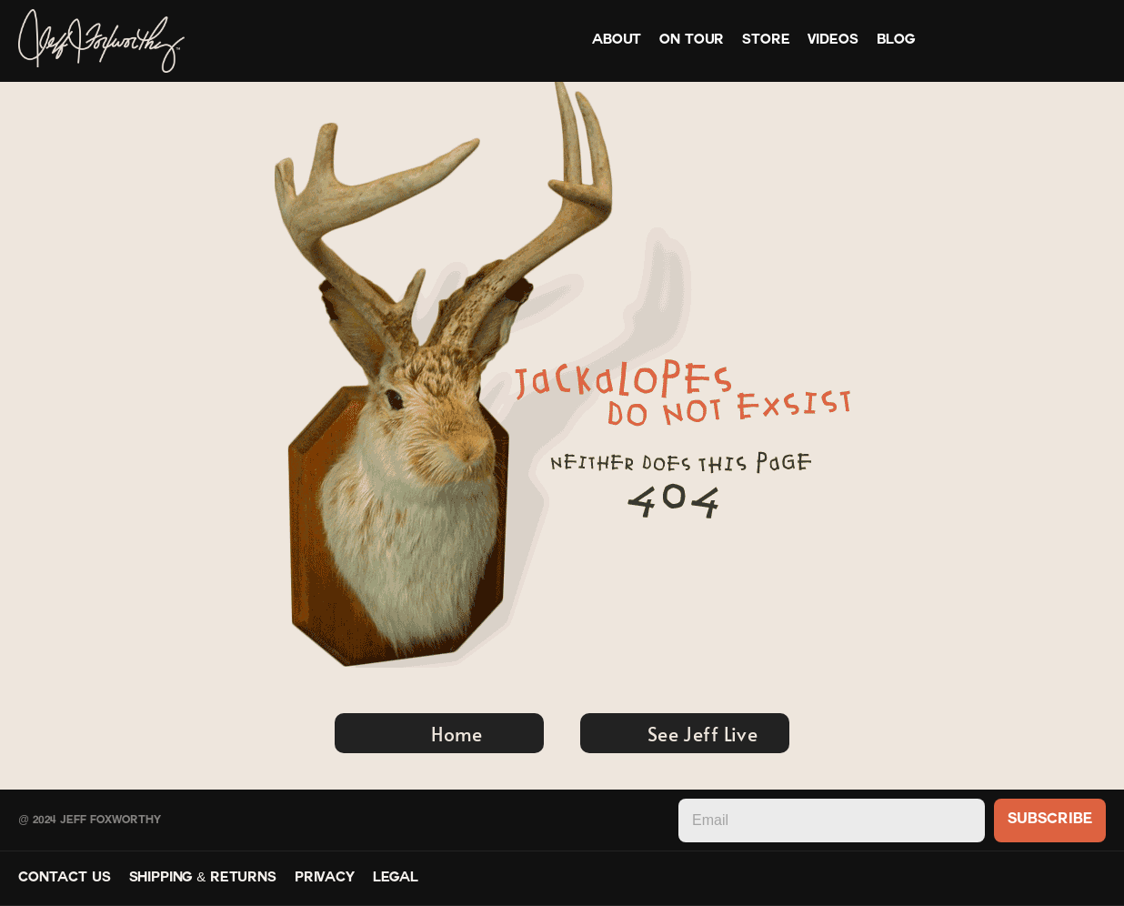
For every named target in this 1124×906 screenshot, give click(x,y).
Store (765, 40)
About (616, 40)
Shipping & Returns (202, 878)
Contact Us (64, 878)
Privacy (325, 878)
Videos (833, 40)
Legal (395, 878)
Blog (896, 40)
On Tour (691, 40)
